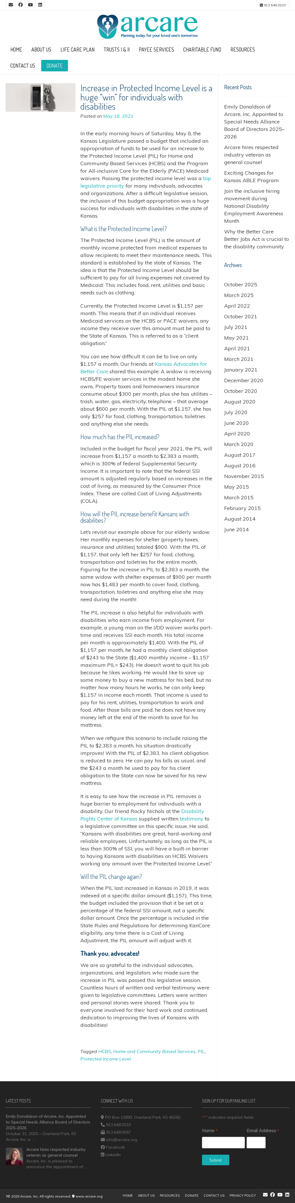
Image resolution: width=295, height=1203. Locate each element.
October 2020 (240, 391)
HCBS (104, 1051)
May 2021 (236, 337)
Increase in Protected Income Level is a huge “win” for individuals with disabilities (146, 97)
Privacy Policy (243, 1196)
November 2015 (244, 476)
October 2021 (240, 316)
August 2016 (240, 465)
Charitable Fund (202, 49)
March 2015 (239, 497)
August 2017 (240, 455)
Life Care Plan (77, 49)
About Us (41, 49)
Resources (242, 49)
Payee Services (156, 49)
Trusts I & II (117, 49)
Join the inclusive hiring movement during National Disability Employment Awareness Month (253, 206)
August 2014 (240, 518)
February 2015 (242, 508)
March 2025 (239, 295)
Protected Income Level (105, 1059)
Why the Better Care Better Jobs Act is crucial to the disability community (256, 239)
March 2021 (239, 359)
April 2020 (237, 433)
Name (209, 1131)
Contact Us (22, 65)
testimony (191, 818)
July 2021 (235, 327)
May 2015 (236, 487)
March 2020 (239, 444)
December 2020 (243, 380)
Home (16, 49)
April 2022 (237, 305)
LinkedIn (113, 1154)
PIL (201, 1051)
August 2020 (240, 401)
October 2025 (240, 284)
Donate (54, 65)
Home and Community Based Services (154, 1051)
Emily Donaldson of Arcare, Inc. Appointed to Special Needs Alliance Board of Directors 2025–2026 (254, 121)
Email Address (263, 1131)
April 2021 (237, 348)
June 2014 (236, 529)
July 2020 (235, 412)
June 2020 (236, 423)
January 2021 (241, 369)
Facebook (115, 1147)
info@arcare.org (121, 1139)
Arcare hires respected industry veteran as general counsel (251, 154)
